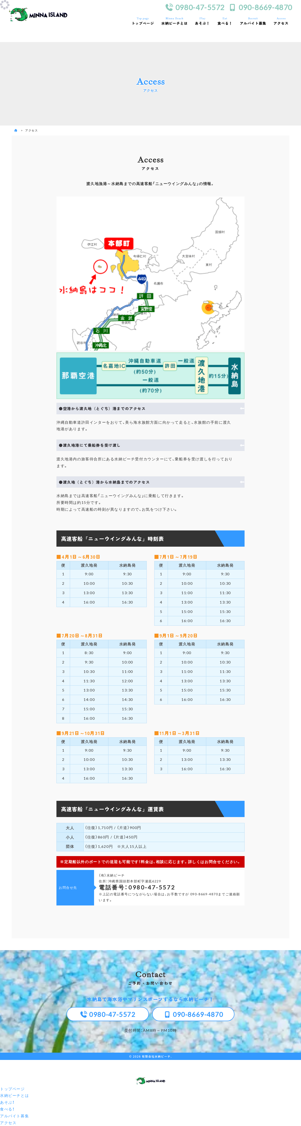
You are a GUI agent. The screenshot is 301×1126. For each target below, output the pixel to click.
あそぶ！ (202, 21)
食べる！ (225, 21)
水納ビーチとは (174, 21)
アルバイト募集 (253, 21)
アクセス (281, 21)
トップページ (143, 21)
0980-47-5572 (195, 7)
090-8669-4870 (260, 7)
